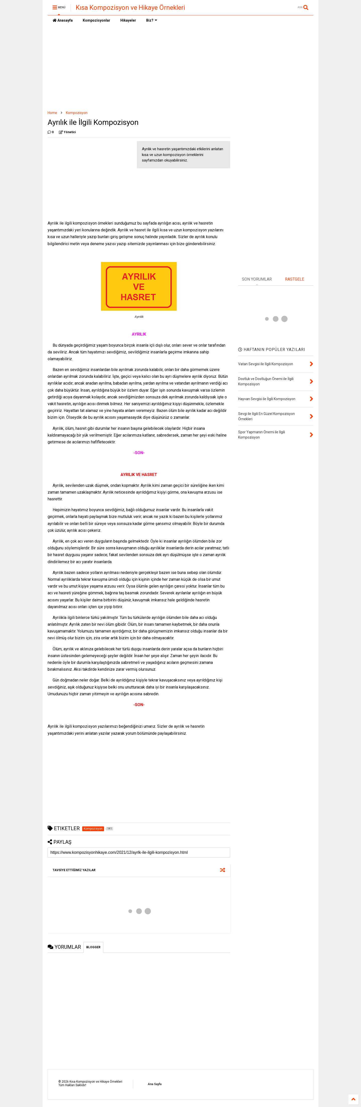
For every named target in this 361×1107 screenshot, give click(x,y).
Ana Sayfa (154, 1084)
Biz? (151, 20)
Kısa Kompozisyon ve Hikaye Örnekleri (130, 7)
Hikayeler (128, 20)
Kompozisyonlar (96, 20)
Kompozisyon (76, 113)
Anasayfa (63, 20)
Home (52, 113)
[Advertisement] (180, 68)
